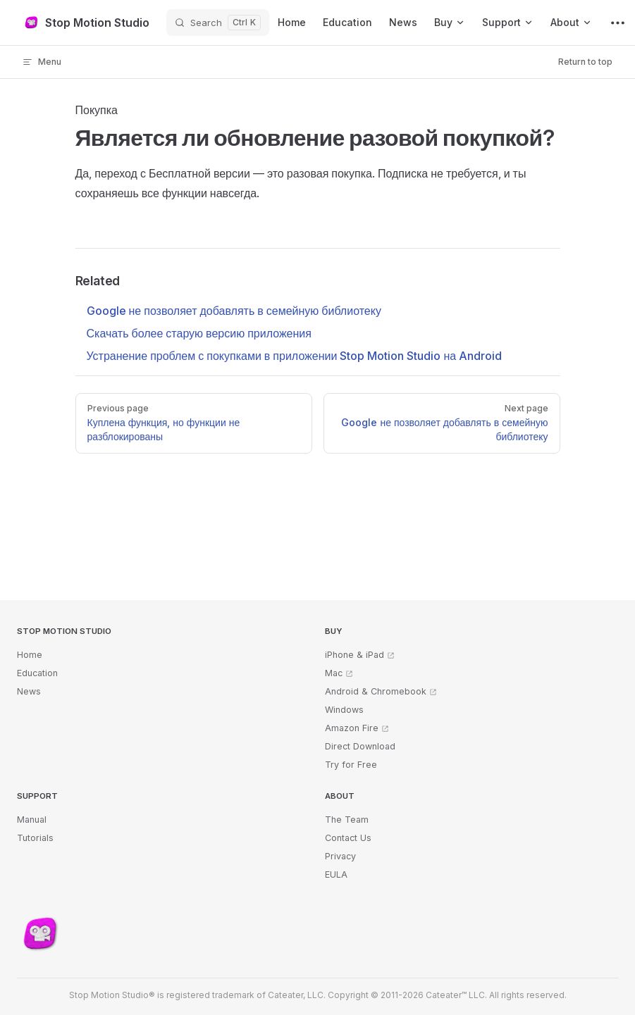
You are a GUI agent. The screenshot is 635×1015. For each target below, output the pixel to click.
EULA (336, 874)
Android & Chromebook (375, 691)
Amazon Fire (351, 728)
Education (37, 673)
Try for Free (351, 764)
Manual (32, 819)
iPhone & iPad (354, 654)
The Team (347, 819)
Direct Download (360, 746)
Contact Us (348, 838)
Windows (344, 709)
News (29, 691)
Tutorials (35, 838)
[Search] (217, 22)
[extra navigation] (617, 22)
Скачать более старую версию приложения (199, 333)
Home (29, 654)
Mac (334, 673)
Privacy (340, 856)
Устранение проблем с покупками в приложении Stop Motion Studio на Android (295, 356)
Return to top (585, 61)
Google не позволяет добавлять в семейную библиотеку (234, 311)
